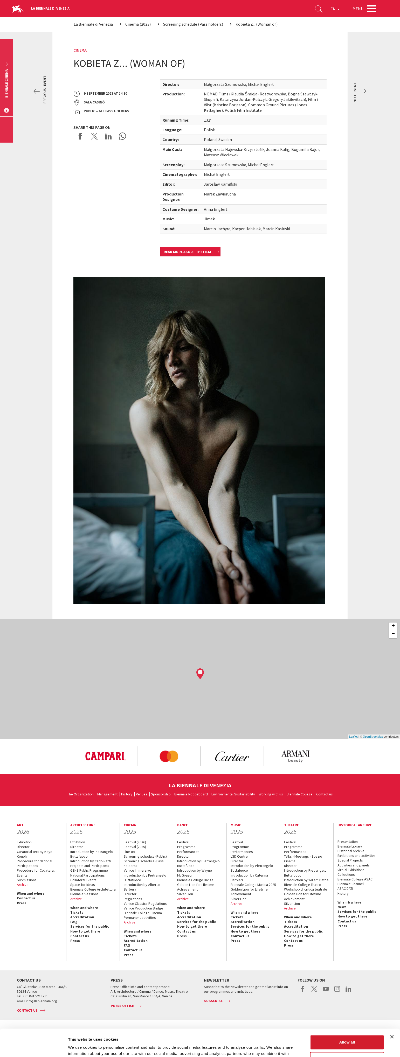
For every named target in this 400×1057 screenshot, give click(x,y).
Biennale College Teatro (302, 884)
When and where (31, 893)
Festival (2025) (135, 846)
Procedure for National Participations (34, 863)
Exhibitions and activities (356, 855)
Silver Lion (185, 894)
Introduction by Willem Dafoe (306, 880)
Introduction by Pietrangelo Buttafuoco (91, 854)
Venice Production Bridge (143, 908)
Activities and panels (353, 865)
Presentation (347, 841)
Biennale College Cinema (143, 913)
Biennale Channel (350, 883)
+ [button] (393, 626)
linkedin (348, 992)
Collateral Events (83, 880)
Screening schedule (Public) (145, 856)
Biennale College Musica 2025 (253, 884)
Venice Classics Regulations (145, 903)
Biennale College (300, 794)
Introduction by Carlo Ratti (90, 861)
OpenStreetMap (373, 736)
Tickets (76, 912)
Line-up (129, 851)
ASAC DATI (345, 888)
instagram (337, 992)
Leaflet (353, 736)
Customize (347, 1032)
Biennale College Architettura (93, 889)
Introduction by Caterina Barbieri (249, 877)
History (126, 794)
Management (107, 794)
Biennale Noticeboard (191, 794)
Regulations (133, 899)
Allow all (347, 1015)
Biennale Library (349, 846)
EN (335, 8)
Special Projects (350, 860)
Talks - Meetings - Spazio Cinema (303, 858)
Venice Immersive (137, 870)
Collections (346, 874)
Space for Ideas (82, 884)
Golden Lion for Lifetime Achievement (195, 887)
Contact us (324, 794)
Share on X (94, 136)
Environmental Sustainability (233, 794)
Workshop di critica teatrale (305, 889)
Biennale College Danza (195, 880)
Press (21, 903)
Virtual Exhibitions (350, 869)
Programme (186, 846)
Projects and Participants (89, 865)
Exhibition (24, 842)
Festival (183, 842)
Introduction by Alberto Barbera (142, 887)
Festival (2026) (135, 842)
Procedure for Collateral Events (35, 872)
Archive (23, 884)
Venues (141, 794)
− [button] (393, 634)
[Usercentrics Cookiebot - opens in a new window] (33, 1047)
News (342, 907)
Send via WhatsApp (122, 136)
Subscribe (213, 1000)
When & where (349, 902)
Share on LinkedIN (108, 136)
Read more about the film (187, 251)
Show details (80, 1047)
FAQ (73, 921)
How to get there (85, 931)
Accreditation (82, 917)
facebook (303, 992)
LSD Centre (239, 856)
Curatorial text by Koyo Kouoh (34, 854)
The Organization (80, 794)
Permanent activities (140, 917)
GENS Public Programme (89, 870)
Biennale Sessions (84, 894)
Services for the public (89, 926)
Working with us (271, 794)
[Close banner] (392, 1009)
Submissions (27, 880)
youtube (325, 992)
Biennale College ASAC (355, 879)
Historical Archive (350, 851)
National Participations (87, 875)
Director (23, 846)
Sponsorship (161, 794)
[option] (105, 756)
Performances (188, 851)
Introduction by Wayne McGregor (194, 872)
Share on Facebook (80, 136)
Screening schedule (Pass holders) (144, 863)
